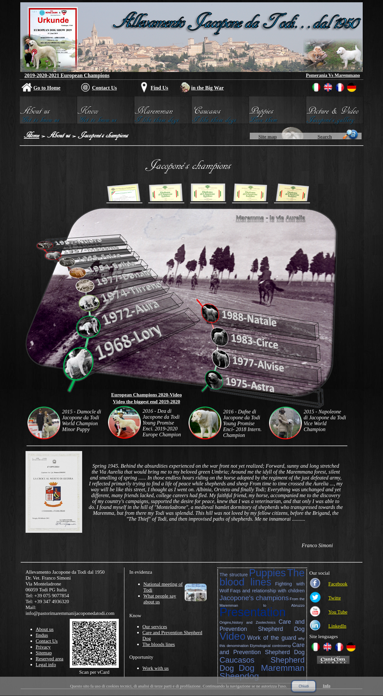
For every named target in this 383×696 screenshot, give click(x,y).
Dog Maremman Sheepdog (262, 672)
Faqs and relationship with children (267, 590)
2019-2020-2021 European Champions (66, 75)
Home (31, 135)
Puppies (267, 573)
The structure (234, 574)
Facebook (337, 583)
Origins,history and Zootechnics (248, 622)
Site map (267, 136)
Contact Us (104, 88)
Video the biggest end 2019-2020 (146, 401)
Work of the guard (271, 638)
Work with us (155, 668)
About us (58, 135)
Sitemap (44, 652)
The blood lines (262, 577)
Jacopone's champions (254, 597)
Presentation (253, 612)
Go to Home (47, 88)
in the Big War (207, 88)
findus (42, 635)
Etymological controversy (270, 646)
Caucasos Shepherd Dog (262, 663)
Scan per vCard (94, 672)
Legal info (46, 664)
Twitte (334, 597)
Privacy (43, 647)
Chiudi (304, 686)
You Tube (337, 612)
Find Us (159, 88)
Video (233, 636)
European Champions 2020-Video (146, 394)
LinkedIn (337, 626)
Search (325, 136)
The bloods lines (158, 644)
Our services (154, 626)
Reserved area (50, 658)
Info (326, 685)
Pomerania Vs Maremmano (333, 75)
